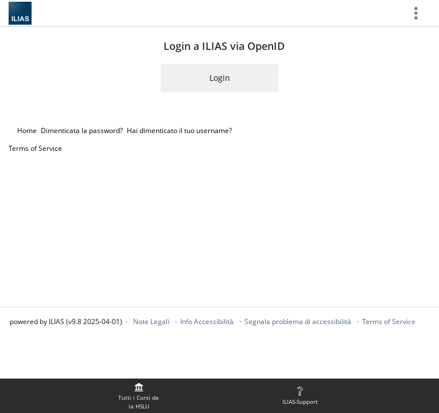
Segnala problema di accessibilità (297, 321)
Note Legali (151, 321)
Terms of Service (35, 148)
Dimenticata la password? (82, 130)
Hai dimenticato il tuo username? (179, 130)
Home (27, 130)
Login (219, 77)
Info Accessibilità (207, 321)
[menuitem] (139, 396)
